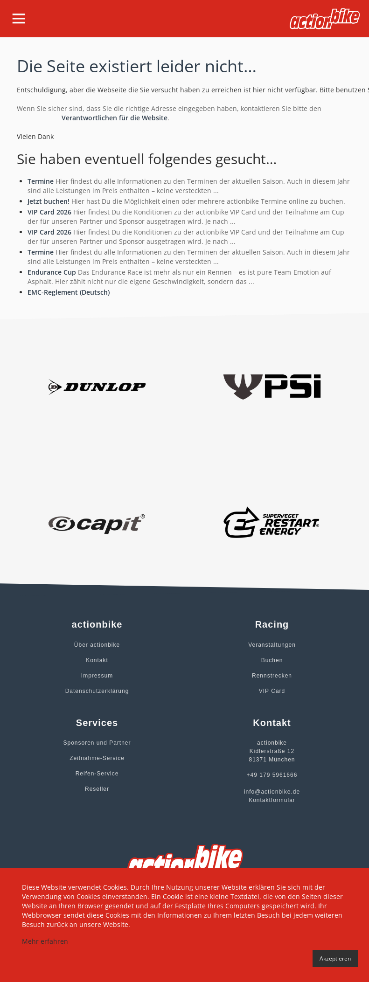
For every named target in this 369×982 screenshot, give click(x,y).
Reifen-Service (97, 773)
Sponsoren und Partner (97, 743)
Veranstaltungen (272, 645)
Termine (41, 181)
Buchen (272, 660)
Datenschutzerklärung (97, 691)
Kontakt (97, 660)
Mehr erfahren (45, 941)
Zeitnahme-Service (97, 758)
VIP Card (272, 691)
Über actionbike (97, 645)
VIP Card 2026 (49, 211)
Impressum (97, 675)
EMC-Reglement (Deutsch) (69, 292)
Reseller (97, 789)
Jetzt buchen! (49, 201)
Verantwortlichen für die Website (114, 117)
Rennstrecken (272, 675)
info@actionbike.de (272, 791)
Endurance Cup (52, 272)
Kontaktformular (272, 800)
